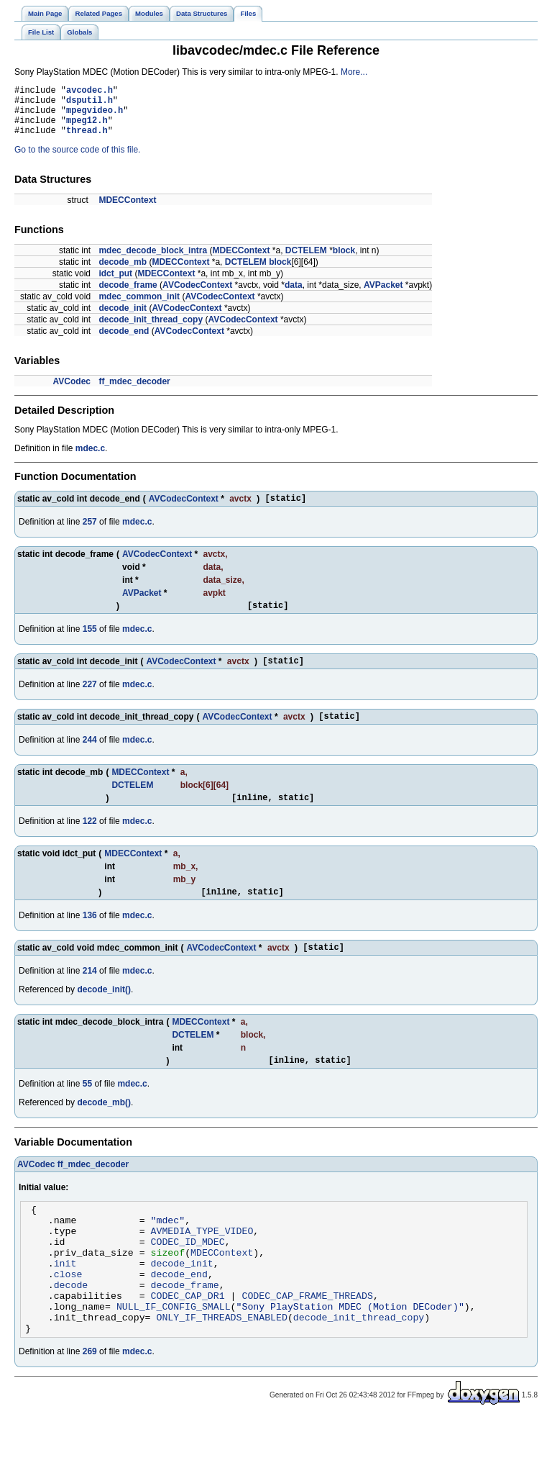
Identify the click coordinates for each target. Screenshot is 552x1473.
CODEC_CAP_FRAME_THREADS (307, 1342)
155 (90, 644)
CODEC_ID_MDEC (188, 1278)
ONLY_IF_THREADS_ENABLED (221, 1368)
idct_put (115, 284)
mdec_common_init (139, 307)
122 (90, 843)
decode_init (122, 319)
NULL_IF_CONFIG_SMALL (173, 1355)
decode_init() (104, 1015)
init (65, 1303)
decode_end (123, 342)
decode (71, 1329)
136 (90, 939)
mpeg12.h (87, 128)
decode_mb (122, 273)
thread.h (87, 141)
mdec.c (90, 459)
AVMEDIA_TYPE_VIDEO (202, 1265)
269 (90, 1405)
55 (87, 1112)
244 (90, 759)
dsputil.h (89, 104)
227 (90, 702)
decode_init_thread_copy (150, 330)
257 (90, 535)
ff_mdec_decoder (134, 392)
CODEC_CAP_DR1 (188, 1342)
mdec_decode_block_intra (152, 261)
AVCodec (72, 392)
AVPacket (383, 296)
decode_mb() (104, 1130)
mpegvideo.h (94, 116)
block (344, 261)
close (68, 1316)
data (294, 296)
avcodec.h (89, 92)
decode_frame (127, 296)
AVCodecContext (197, 296)
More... (354, 72)
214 (90, 997)
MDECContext (127, 211)
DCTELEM (306, 261)
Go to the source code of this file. (77, 160)
